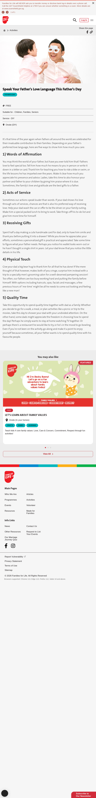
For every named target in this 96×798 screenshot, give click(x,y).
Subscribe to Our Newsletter (83, 794)
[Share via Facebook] (88, 32)
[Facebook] (6, 545)
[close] (93, 2)
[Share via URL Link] (91, 32)
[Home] (4, 30)
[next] (7, 12)
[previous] (3, 12)
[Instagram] (13, 546)
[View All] (48, 454)
